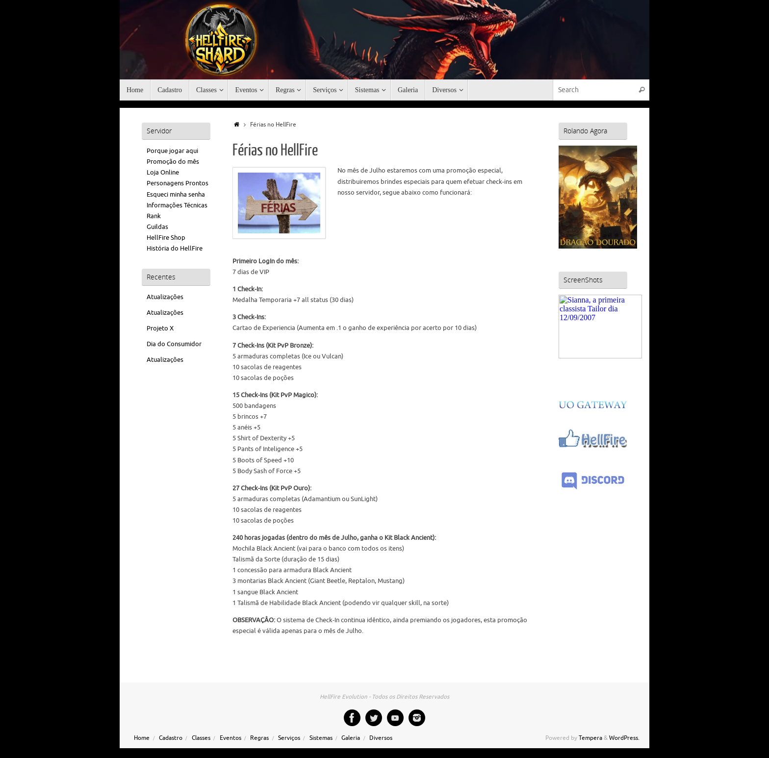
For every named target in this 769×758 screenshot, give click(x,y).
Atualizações (165, 297)
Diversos (380, 738)
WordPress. (624, 738)
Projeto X (160, 328)
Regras (259, 738)
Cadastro (170, 738)
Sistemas (321, 738)
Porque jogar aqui (172, 151)
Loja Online (163, 172)
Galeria (350, 738)
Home (142, 738)
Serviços (289, 738)
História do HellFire (175, 248)
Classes (201, 738)
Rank (154, 216)
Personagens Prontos (177, 183)
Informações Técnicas (177, 205)
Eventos (230, 738)
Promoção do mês (173, 161)
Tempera (590, 738)
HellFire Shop (166, 237)
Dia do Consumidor (174, 344)
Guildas (157, 227)
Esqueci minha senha (176, 194)
